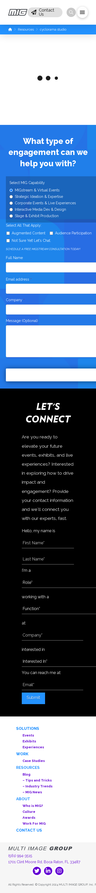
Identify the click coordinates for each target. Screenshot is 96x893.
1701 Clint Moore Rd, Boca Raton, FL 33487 (44, 862)
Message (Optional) (22, 321)
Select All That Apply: (23, 225)
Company (15, 300)
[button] (44, 12)
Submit (33, 697)
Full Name (14, 258)
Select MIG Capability (27, 183)
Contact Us (29, 830)
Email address (18, 279)
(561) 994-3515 (20, 856)
